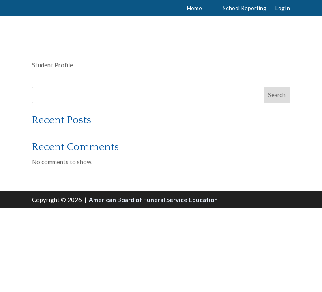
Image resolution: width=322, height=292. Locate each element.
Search (277, 94)
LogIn (282, 8)
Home (194, 8)
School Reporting (244, 8)
